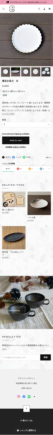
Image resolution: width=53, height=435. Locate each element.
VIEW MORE (13, 311)
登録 (46, 358)
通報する (48, 158)
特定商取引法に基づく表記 (26, 383)
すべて (8, 169)
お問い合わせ (26, 388)
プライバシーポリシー (26, 378)
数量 (4, 120)
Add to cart (16, 140)
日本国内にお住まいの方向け (15, 147)
